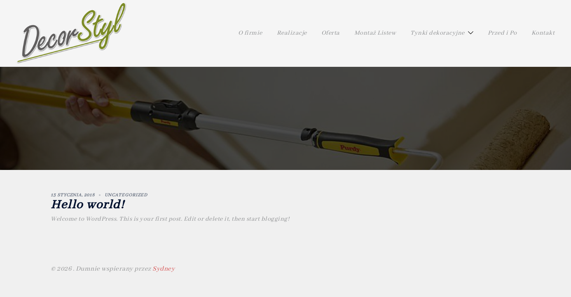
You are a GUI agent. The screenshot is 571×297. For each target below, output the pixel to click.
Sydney (163, 269)
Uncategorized (126, 195)
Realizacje (292, 33)
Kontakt (543, 33)
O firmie (250, 33)
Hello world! (87, 205)
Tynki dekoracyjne (437, 33)
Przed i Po (502, 33)
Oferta (330, 33)
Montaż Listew (375, 33)
